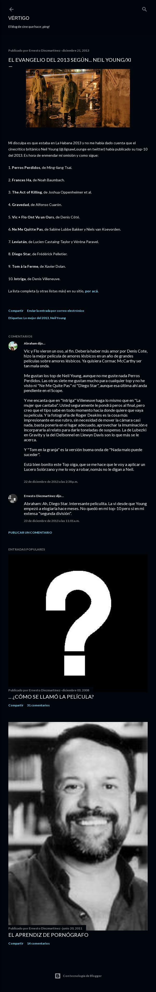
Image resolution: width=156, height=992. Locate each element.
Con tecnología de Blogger (78, 976)
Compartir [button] (15, 311)
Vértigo (18, 18)
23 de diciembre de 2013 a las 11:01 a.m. (52, 521)
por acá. (92, 291)
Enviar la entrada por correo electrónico (55, 311)
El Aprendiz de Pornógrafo (48, 935)
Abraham (30, 343)
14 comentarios (38, 943)
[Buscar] (144, 8)
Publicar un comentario (30, 532)
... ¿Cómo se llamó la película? (51, 696)
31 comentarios (38, 705)
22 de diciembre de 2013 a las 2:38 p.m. (51, 482)
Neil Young (58, 318)
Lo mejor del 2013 (36, 318)
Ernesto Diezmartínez (39, 496)
